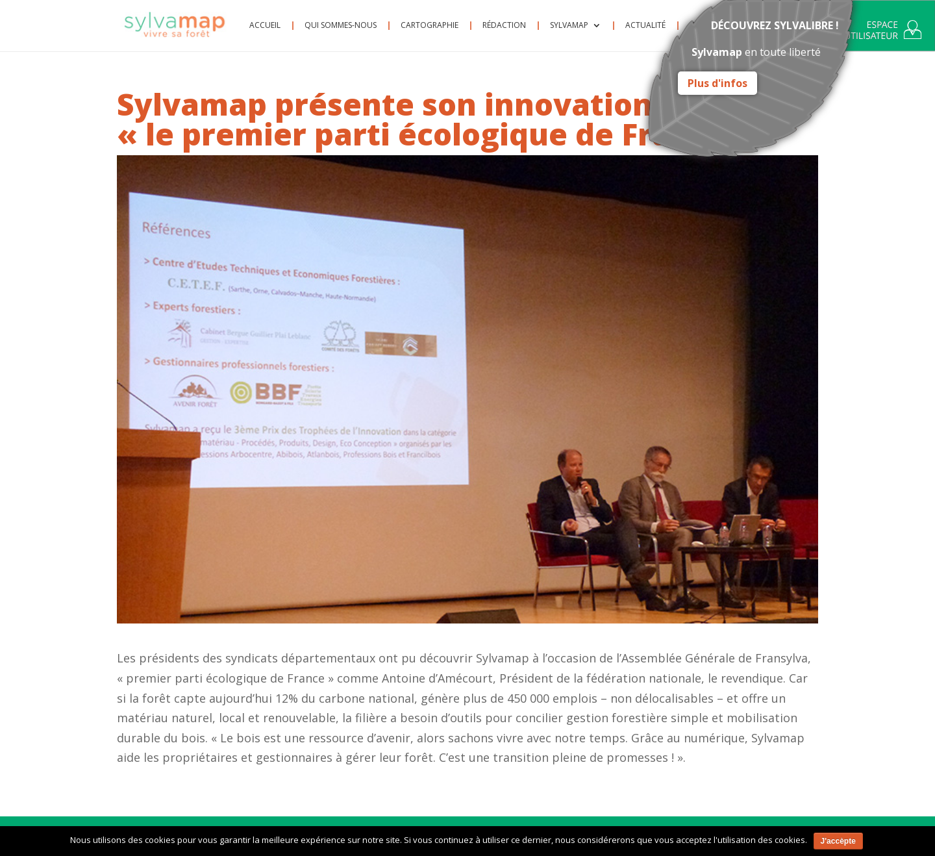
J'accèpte (838, 841)
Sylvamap (569, 26)
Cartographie (429, 26)
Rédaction (504, 26)
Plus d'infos (717, 83)
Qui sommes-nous (341, 26)
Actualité (645, 26)
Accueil (264, 26)
